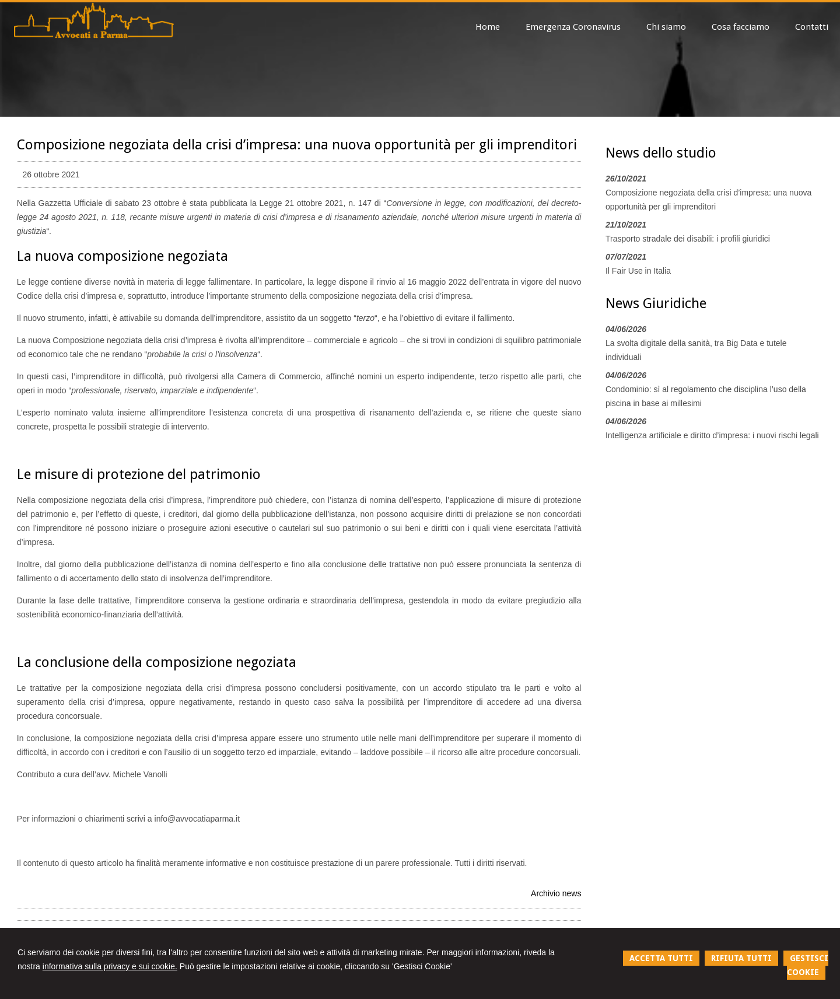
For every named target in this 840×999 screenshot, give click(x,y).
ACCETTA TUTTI (661, 958)
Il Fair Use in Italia (638, 270)
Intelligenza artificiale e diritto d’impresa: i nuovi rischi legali (712, 435)
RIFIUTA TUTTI (741, 958)
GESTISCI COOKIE (807, 965)
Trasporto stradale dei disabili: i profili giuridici (688, 238)
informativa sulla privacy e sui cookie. (110, 966)
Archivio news (556, 893)
